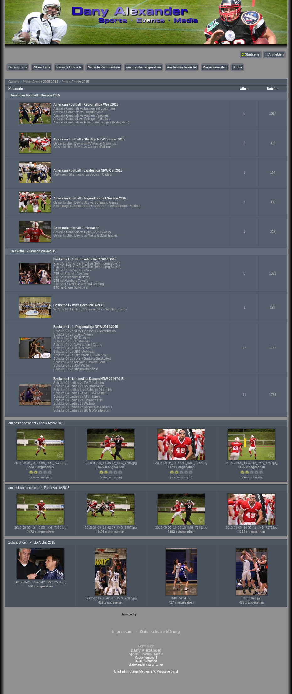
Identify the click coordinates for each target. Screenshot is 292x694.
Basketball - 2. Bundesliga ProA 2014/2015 (84, 259)
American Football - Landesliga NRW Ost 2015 (87, 170)
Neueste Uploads (69, 67)
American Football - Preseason (76, 228)
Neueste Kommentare (104, 67)
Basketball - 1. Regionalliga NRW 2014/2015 (85, 327)
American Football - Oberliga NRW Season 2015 (89, 139)
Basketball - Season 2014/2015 (33, 251)
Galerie (13, 82)
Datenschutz (17, 67)
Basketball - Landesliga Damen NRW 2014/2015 (88, 378)
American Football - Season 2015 (35, 95)
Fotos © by (146, 650)
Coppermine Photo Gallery (153, 614)
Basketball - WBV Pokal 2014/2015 (78, 305)
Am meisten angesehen (143, 67)
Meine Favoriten (215, 67)
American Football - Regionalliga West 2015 (85, 104)
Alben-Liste (41, 67)
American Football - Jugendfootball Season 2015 (89, 198)
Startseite (252, 54)
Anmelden (276, 54)
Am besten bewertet (182, 67)
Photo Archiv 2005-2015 (40, 82)
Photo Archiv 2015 (75, 82)
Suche (237, 67)
